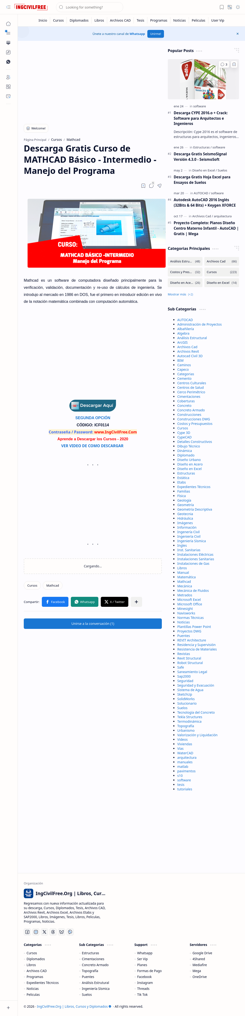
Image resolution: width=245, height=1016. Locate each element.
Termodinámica (189, 721)
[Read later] (143, 185)
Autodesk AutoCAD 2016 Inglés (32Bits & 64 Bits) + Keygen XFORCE (205, 202)
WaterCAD (185, 753)
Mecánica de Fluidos (193, 590)
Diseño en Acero (190, 464)
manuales (184, 762)
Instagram (145, 982)
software (184, 780)
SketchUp (184, 694)
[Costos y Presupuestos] (185, 272)
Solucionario (187, 703)
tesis (180, 784)
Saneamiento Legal (192, 671)
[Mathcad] (52, 585)
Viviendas (184, 744)
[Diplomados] (79, 20)
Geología (184, 500)
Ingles (182, 545)
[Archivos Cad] (202, 216)
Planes (142, 965)
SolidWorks (186, 699)
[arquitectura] (223, 216)
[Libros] (99, 20)
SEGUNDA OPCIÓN (92, 418)
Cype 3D (183, 432)
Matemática (186, 577)
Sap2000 (184, 676)
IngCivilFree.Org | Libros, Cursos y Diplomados (74, 1006)
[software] (199, 106)
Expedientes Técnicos (193, 486)
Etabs (181, 482)
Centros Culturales (191, 383)
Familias (183, 491)
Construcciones (189, 414)
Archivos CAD (37, 971)
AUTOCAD (185, 320)
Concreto (184, 405)
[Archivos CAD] (120, 20)
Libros (182, 568)
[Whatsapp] (70, 931)
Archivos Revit (188, 351)
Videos (182, 739)
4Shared (198, 959)
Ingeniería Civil (189, 536)
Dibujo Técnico (188, 446)
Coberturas (186, 401)
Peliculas (33, 994)
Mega (196, 971)
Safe (180, 667)
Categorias (185, 374)
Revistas (183, 653)
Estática (183, 477)
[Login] (8, 77)
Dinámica (184, 450)
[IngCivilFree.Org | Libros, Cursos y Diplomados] (31, 7)
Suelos (182, 708)
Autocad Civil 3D (190, 356)
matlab (182, 766)
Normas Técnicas (190, 617)
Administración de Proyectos (199, 324)
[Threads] (53, 931)
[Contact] (8, 96)
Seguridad (185, 681)
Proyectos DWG (189, 631)
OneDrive (199, 976)
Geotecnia (185, 514)
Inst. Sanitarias (188, 550)
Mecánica (184, 586)
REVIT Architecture (191, 640)
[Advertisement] (93, 81)
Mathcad (184, 581)
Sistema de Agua (190, 690)
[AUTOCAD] (202, 193)
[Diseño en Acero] (185, 282)
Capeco (183, 369)
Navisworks (186, 613)
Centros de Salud (190, 387)
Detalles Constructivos (194, 441)
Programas (35, 976)
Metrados (184, 595)
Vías (180, 748)
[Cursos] (58, 20)
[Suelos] (222, 170)
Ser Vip (142, 959)
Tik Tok (142, 994)
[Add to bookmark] (234, 64)
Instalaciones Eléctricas (195, 554)
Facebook (144, 976)
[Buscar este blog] (89, 7)
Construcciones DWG (193, 419)
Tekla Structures (189, 717)
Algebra (183, 333)
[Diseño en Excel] (204, 170)
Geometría (185, 505)
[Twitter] (44, 931)
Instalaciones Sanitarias (195, 559)
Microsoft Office (189, 604)
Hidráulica (185, 518)
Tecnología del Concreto (196, 712)
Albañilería (185, 329)
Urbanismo (186, 730)
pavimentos (186, 771)
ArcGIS (182, 342)
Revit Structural (189, 658)
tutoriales (184, 789)
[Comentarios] (224, 64)
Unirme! (155, 34)
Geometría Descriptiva (194, 509)
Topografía (185, 726)
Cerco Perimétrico (191, 392)
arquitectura (187, 757)
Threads (143, 988)
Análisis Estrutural (95, 982)
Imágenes (185, 523)
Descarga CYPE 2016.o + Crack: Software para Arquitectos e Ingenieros (201, 118)
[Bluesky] (61, 931)
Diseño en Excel (189, 468)
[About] (8, 86)
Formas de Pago (149, 971)
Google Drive (202, 953)
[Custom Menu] (8, 52)
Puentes (183, 635)
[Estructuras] (202, 147)
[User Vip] (217, 20)
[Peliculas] (198, 20)
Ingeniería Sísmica (191, 541)
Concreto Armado (191, 410)
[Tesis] (140, 20)
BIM (180, 360)
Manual (183, 572)
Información (187, 527)
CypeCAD (184, 437)
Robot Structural (190, 662)
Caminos (184, 365)
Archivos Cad (187, 347)
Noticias (183, 622)
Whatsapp (137, 34)
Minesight (185, 608)
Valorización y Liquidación (197, 735)
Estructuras (186, 473)
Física (181, 496)
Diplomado (186, 455)
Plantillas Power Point (194, 626)
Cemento (184, 378)
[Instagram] (35, 931)
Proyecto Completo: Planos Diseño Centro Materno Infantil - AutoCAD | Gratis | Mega (206, 228)
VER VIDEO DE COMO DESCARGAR (92, 445)
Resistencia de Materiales (197, 649)
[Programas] (158, 20)
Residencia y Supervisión (196, 644)
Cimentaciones (188, 396)
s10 (180, 775)
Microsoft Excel (189, 599)
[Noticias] (179, 20)
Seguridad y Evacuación (195, 685)
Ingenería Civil (188, 532)
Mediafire (199, 965)
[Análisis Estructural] (185, 261)
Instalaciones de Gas (193, 563)
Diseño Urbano (189, 459)
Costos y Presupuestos (194, 423)
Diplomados (36, 959)
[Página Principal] (8, 23)
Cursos (182, 428)
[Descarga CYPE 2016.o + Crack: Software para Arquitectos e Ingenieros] (203, 79)
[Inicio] (43, 20)
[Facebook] (27, 931)
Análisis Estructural (192, 338)
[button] (8, 7)
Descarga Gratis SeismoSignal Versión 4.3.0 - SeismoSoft (200, 157)
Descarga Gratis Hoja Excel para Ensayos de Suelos (202, 180)
